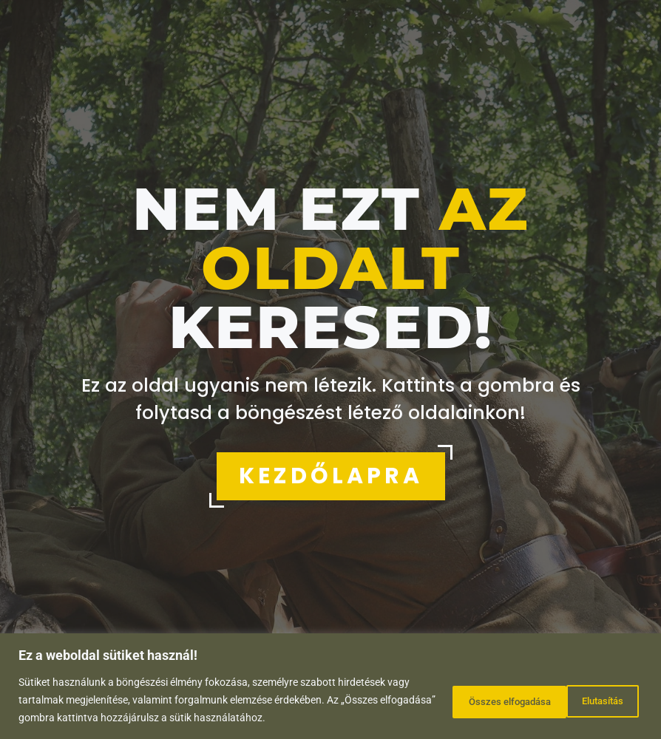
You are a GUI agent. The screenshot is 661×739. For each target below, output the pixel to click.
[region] (330, 686)
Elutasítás (459, 700)
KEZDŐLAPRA (331, 475)
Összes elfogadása (576, 700)
